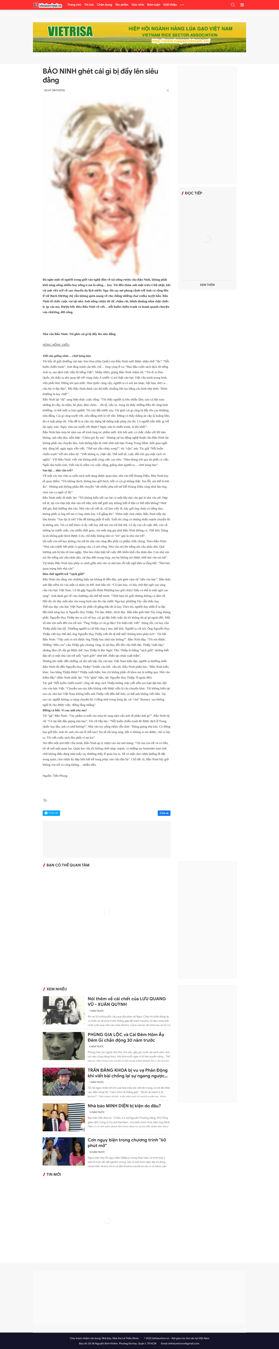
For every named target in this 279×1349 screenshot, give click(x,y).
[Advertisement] (207, 125)
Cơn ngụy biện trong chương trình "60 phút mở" (127, 1142)
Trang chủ (74, 5)
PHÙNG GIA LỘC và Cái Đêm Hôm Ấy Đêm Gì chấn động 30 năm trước (126, 1037)
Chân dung (104, 5)
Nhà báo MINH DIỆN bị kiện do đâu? (124, 1106)
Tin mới (53, 1174)
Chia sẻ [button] (53, 813)
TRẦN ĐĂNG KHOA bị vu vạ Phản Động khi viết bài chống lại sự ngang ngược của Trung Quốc (128, 1073)
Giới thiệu (170, 5)
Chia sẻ (164, 813)
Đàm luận (153, 5)
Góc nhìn (138, 5)
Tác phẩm (122, 5)
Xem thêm (207, 285)
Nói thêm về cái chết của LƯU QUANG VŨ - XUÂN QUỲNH (127, 1001)
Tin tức (89, 5)
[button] (233, 5)
